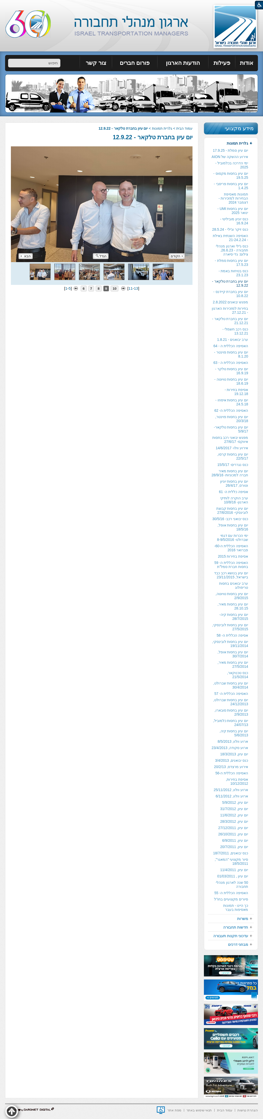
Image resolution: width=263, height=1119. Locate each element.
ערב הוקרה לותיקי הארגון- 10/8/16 (234, 500)
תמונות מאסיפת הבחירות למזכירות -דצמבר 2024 (233, 198)
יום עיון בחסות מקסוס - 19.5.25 (230, 175)
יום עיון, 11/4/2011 (234, 870)
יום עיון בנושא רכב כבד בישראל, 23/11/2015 (231, 575)
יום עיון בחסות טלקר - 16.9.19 (231, 371)
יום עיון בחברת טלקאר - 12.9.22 (152, 137)
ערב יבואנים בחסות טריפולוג (233, 585)
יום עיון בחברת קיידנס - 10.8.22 (230, 294)
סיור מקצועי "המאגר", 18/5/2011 (231, 861)
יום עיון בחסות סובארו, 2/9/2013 (231, 712)
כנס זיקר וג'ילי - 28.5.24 (230, 229)
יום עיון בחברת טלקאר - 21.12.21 (230, 321)
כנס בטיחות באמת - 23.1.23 (233, 273)
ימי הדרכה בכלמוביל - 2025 (231, 165)
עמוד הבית (184, 128)
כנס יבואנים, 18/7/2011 (230, 853)
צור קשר (96, 63)
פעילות (222, 63)
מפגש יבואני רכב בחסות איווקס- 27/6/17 (230, 440)
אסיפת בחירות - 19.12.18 (236, 392)
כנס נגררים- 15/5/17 (232, 465)
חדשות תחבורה (235, 927)
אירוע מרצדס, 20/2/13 (231, 767)
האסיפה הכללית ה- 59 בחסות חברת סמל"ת (231, 565)
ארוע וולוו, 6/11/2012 (232, 796)
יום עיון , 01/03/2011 (232, 876)
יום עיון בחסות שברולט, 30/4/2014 (230, 685)
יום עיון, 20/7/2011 (234, 847)
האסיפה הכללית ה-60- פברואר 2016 (231, 548)
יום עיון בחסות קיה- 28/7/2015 (233, 617)
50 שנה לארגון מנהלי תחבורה (232, 884)
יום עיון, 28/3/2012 (234, 821)
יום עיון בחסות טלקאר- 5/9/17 (231, 429)
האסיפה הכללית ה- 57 (231, 694)
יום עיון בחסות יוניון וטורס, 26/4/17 (234, 483)
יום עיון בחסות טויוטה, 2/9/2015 (232, 596)
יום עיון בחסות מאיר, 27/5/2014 (233, 664)
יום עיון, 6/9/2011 (235, 840)
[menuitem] (246, 63)
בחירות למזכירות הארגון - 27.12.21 (230, 310)
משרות (242, 918)
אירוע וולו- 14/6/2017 (232, 448)
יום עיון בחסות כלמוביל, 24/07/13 (230, 723)
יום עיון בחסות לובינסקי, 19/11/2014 (230, 644)
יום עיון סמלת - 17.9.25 (230, 150)
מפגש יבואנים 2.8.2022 (230, 302)
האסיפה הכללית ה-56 (231, 773)
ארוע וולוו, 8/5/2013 (233, 741)
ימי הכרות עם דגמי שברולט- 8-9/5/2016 (232, 538)
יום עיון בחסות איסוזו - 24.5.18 (231, 402)
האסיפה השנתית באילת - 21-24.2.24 (230, 238)
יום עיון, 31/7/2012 (234, 809)
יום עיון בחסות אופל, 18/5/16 (233, 527)
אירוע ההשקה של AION (230, 157)
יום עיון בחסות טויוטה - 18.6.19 (231, 381)
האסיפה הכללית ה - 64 (230, 346)
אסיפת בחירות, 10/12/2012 (237, 781)
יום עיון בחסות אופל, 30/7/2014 (233, 654)
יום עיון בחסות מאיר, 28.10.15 (233, 606)
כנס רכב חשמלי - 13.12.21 (235, 331)
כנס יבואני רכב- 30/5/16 (230, 519)
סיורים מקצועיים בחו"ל (231, 899)
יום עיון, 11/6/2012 (234, 815)
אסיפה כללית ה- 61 (233, 492)
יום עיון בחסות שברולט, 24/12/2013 (230, 702)
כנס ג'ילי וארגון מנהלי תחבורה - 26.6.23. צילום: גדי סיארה (232, 250)
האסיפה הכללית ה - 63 (230, 363)
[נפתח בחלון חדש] (161, 1110)
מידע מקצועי (239, 128)
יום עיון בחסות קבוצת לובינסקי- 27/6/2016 (232, 510)
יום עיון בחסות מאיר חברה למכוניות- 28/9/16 (230, 473)
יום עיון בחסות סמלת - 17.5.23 (231, 263)
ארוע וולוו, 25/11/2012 (231, 790)
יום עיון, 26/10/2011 (233, 834)
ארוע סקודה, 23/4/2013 (230, 748)
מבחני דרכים (238, 944)
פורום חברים (135, 63)
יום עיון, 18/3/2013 (234, 754)
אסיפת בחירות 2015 (233, 556)
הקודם (177, 256)
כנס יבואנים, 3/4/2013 (231, 760)
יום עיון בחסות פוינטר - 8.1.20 (231, 354)
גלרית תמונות (162, 128)
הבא (26, 256)
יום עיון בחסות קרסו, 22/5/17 (232, 456)
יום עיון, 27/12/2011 (233, 828)
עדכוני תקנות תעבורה (230, 936)
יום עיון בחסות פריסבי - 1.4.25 (231, 186)
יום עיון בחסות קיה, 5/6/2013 (234, 733)
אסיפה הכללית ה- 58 (232, 635)
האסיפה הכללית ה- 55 (231, 893)
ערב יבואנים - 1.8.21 (232, 340)
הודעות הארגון (183, 63)
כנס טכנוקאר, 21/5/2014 (237, 675)
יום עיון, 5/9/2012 (235, 802)
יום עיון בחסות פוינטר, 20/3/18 (231, 419)
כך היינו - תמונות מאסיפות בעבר (235, 908)
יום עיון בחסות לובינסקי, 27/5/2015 (230, 627)
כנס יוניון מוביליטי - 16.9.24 (234, 221)
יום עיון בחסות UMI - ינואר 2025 (232, 211)
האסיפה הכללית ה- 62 (231, 410)
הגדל (101, 256)
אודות (246, 63)
